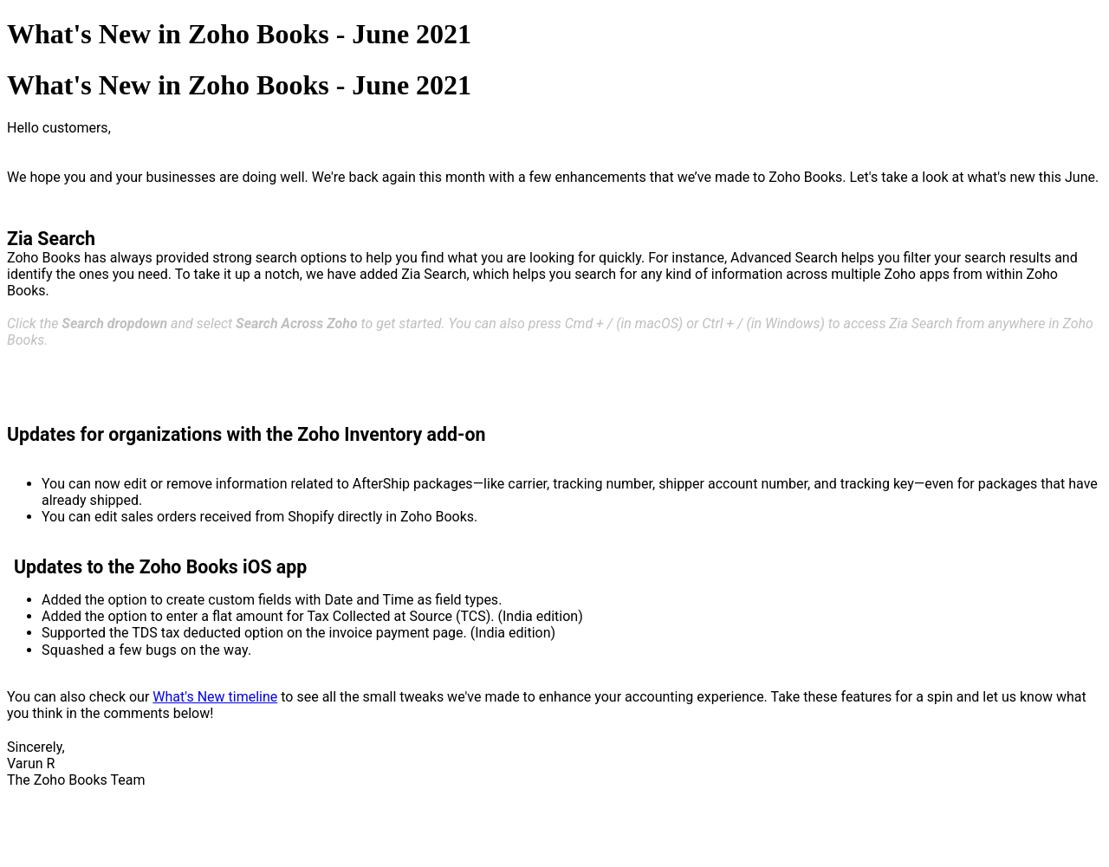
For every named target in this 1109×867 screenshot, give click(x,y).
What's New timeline (214, 697)
